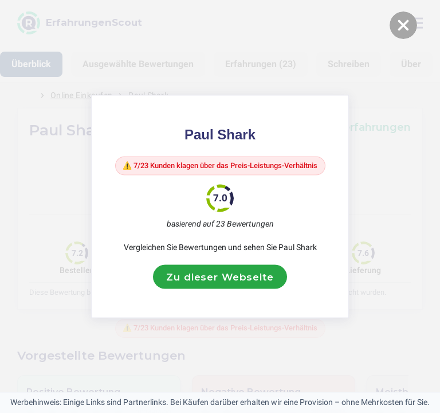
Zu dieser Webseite (219, 284)
